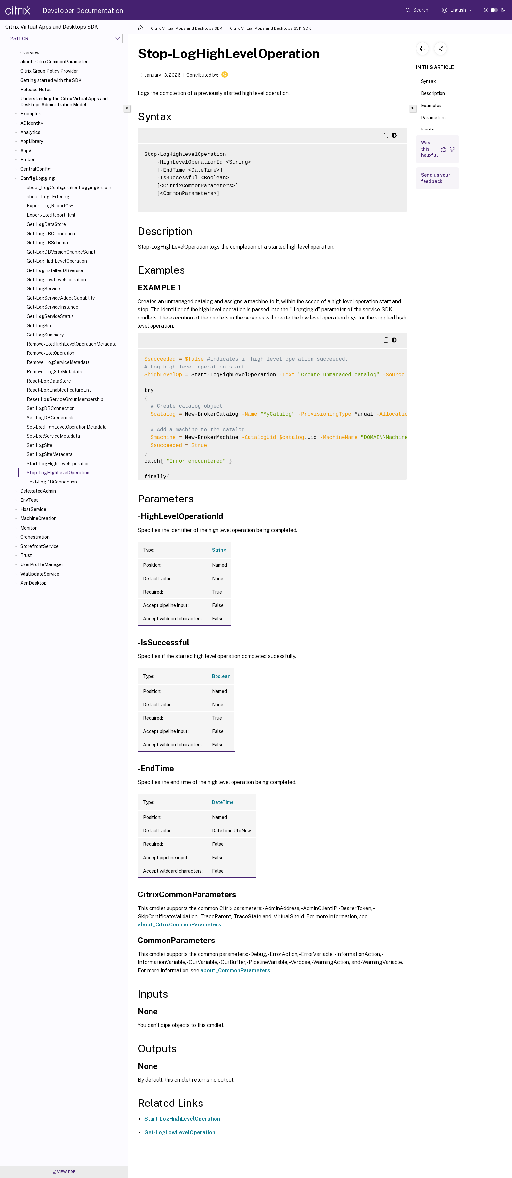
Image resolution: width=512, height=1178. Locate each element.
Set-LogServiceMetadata (53, 436)
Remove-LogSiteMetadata (54, 371)
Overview (30, 52)
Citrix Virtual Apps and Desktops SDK (186, 28)
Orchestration (35, 537)
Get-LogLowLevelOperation (56, 279)
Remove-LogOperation (50, 353)
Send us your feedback (435, 178)
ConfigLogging (37, 178)
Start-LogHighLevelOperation (58, 463)
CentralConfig (35, 169)
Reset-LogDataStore (49, 381)
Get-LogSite (40, 325)
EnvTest (29, 500)
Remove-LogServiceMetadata (58, 362)
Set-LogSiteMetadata (49, 454)
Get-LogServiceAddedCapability (61, 298)
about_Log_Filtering (48, 196)
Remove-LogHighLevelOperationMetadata (72, 344)
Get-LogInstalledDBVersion (56, 270)
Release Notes (36, 89)
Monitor (28, 528)
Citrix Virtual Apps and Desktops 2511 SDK (270, 28)
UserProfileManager (41, 564)
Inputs (431, 129)
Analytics (30, 132)
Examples (30, 113)
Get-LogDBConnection (51, 233)
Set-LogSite (39, 445)
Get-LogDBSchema (47, 242)
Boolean (221, 676)
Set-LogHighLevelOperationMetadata (67, 427)
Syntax (432, 80)
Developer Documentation (83, 11)
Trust (26, 555)
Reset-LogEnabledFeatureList (59, 390)
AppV (25, 150)
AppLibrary (31, 141)
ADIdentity (31, 123)
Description (436, 93)
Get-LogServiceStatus (50, 316)
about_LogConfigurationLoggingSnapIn (69, 187)
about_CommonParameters (235, 970)
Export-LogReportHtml (51, 215)
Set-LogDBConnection (51, 408)
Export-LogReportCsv (50, 205)
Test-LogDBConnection (52, 481)
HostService (33, 509)
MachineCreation (38, 518)
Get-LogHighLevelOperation (57, 261)
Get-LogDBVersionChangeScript (61, 251)
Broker (27, 159)
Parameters (437, 117)
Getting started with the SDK (51, 80)
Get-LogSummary (45, 334)
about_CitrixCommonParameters (55, 61)
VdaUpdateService (39, 574)
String (219, 550)
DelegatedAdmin (38, 491)
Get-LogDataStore (46, 224)
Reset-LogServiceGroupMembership (65, 399)
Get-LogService (43, 288)
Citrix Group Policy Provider (49, 71)
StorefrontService (39, 546)
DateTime (222, 802)
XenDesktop (33, 583)
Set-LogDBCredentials (51, 417)
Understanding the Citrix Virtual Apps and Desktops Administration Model (64, 101)
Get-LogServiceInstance (52, 307)
